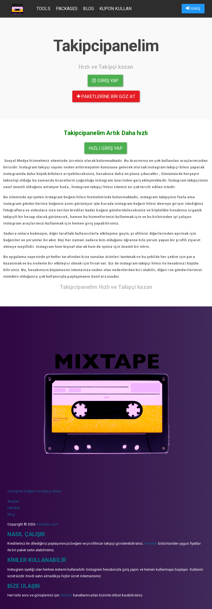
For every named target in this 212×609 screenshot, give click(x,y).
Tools (43, 8)
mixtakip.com (47, 524)
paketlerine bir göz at (106, 96)
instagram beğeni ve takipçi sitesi (34, 491)
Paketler (13, 508)
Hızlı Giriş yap (105, 148)
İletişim (66, 595)
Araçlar (13, 501)
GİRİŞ (193, 8)
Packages (67, 8)
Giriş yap (105, 80)
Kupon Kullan (115, 8)
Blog (88, 8)
